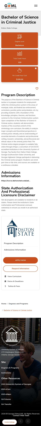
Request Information (20, 268)
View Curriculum (20, 276)
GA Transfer (20, 404)
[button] (36, 68)
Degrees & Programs (10, 368)
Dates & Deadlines (21, 281)
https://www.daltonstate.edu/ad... (15, 181)
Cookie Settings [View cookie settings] (9, 422)
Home (3, 304)
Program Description (13, 243)
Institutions (6, 373)
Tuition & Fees (21, 286)
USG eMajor (19, 394)
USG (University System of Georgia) (18, 384)
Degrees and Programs (18, 304)
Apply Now (26, 260)
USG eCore (18, 389)
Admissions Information (15, 250)
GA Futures (20, 399)
